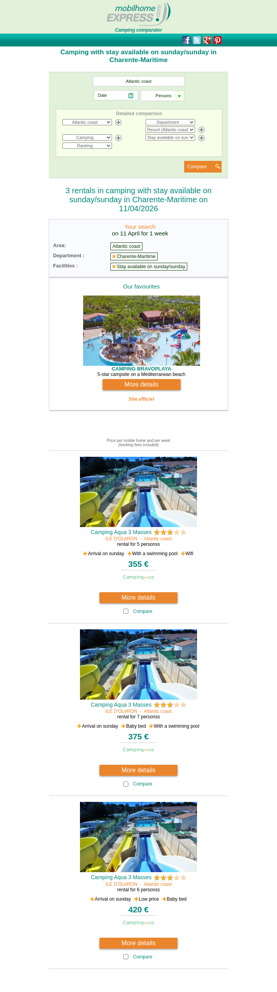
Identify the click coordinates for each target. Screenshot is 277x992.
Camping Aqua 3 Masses (121, 532)
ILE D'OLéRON (121, 538)
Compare (196, 166)
